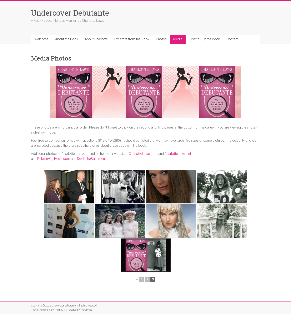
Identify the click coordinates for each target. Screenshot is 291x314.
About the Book (66, 39)
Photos (161, 39)
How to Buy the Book (204, 39)
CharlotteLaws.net (178, 154)
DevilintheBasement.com (95, 159)
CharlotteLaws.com (143, 154)
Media (177, 39)
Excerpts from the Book (131, 39)
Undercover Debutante (70, 13)
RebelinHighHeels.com (53, 159)
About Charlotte (96, 39)
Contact (232, 39)
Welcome (41, 39)
